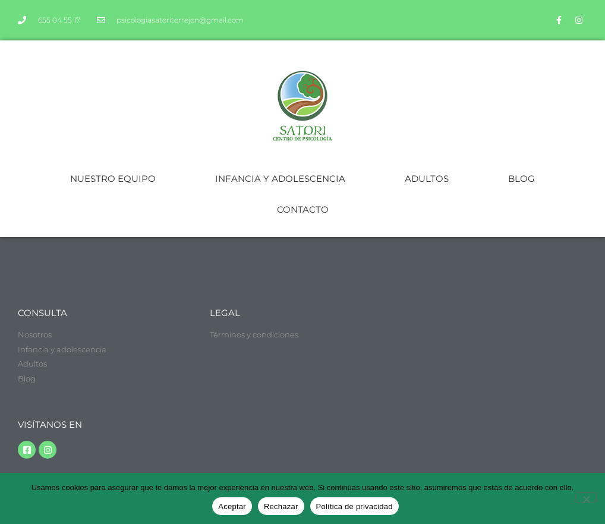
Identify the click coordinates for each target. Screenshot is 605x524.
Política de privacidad (354, 506)
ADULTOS (427, 178)
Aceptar (232, 506)
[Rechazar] (586, 498)
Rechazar (281, 506)
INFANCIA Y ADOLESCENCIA (280, 178)
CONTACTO (303, 209)
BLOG (521, 178)
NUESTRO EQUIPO (113, 178)
